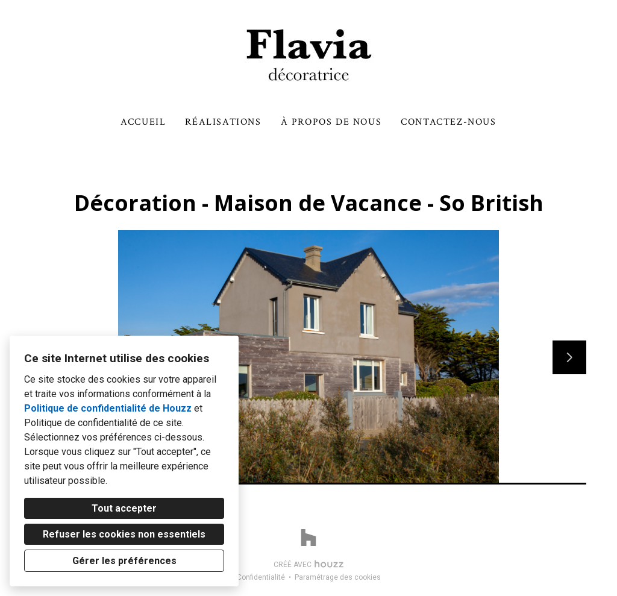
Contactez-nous (448, 122)
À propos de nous (331, 122)
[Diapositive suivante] (569, 357)
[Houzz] (308, 537)
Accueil (143, 122)
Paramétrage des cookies (338, 577)
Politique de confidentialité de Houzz (108, 408)
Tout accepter (124, 508)
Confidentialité (261, 577)
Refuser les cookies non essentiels (124, 534)
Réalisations (223, 122)
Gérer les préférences (124, 560)
